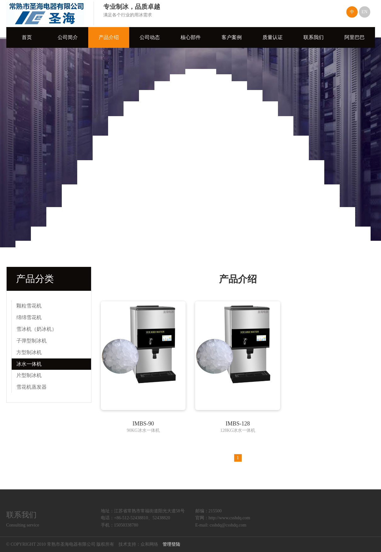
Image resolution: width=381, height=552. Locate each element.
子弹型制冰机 (31, 340)
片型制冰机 (29, 375)
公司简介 (68, 37)
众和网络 (149, 544)
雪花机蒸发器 (31, 387)
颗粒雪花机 (29, 305)
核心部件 (191, 37)
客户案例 (232, 37)
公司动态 (150, 37)
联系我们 (313, 37)
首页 (27, 37)
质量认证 (273, 37)
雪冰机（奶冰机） (36, 329)
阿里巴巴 (354, 37)
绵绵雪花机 (29, 317)
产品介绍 (109, 37)
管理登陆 (171, 544)
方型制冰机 (29, 352)
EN (364, 11)
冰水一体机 (29, 364)
